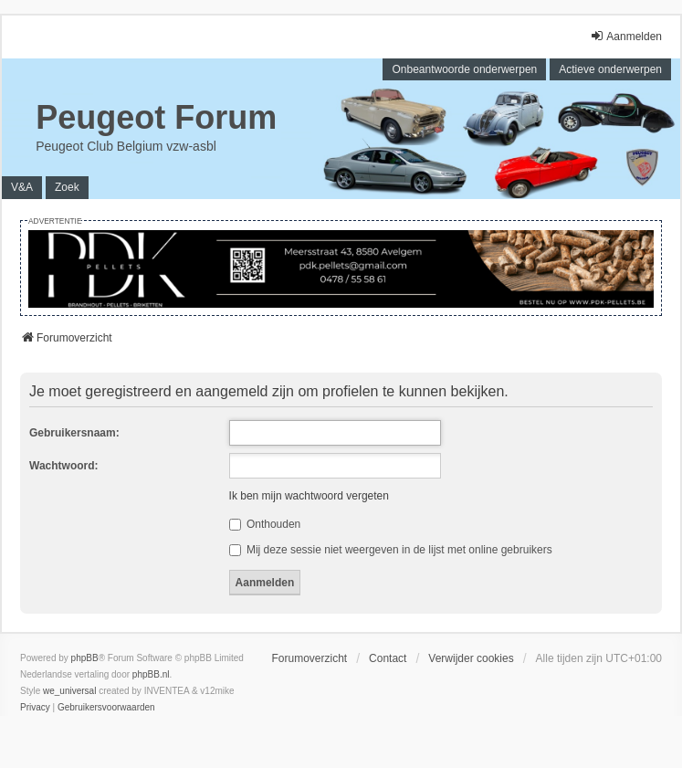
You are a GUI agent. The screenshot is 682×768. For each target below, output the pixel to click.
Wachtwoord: (64, 465)
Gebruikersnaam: (74, 432)
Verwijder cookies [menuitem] (470, 658)
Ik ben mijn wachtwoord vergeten (309, 495)
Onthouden (265, 524)
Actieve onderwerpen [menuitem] (610, 69)
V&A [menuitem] (22, 187)
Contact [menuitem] (387, 658)
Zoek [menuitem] (67, 187)
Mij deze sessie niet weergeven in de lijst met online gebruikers (390, 549)
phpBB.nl (151, 674)
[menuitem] (35, 708)
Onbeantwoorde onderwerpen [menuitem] (464, 69)
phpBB (85, 658)
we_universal (69, 691)
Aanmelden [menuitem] (626, 36)
